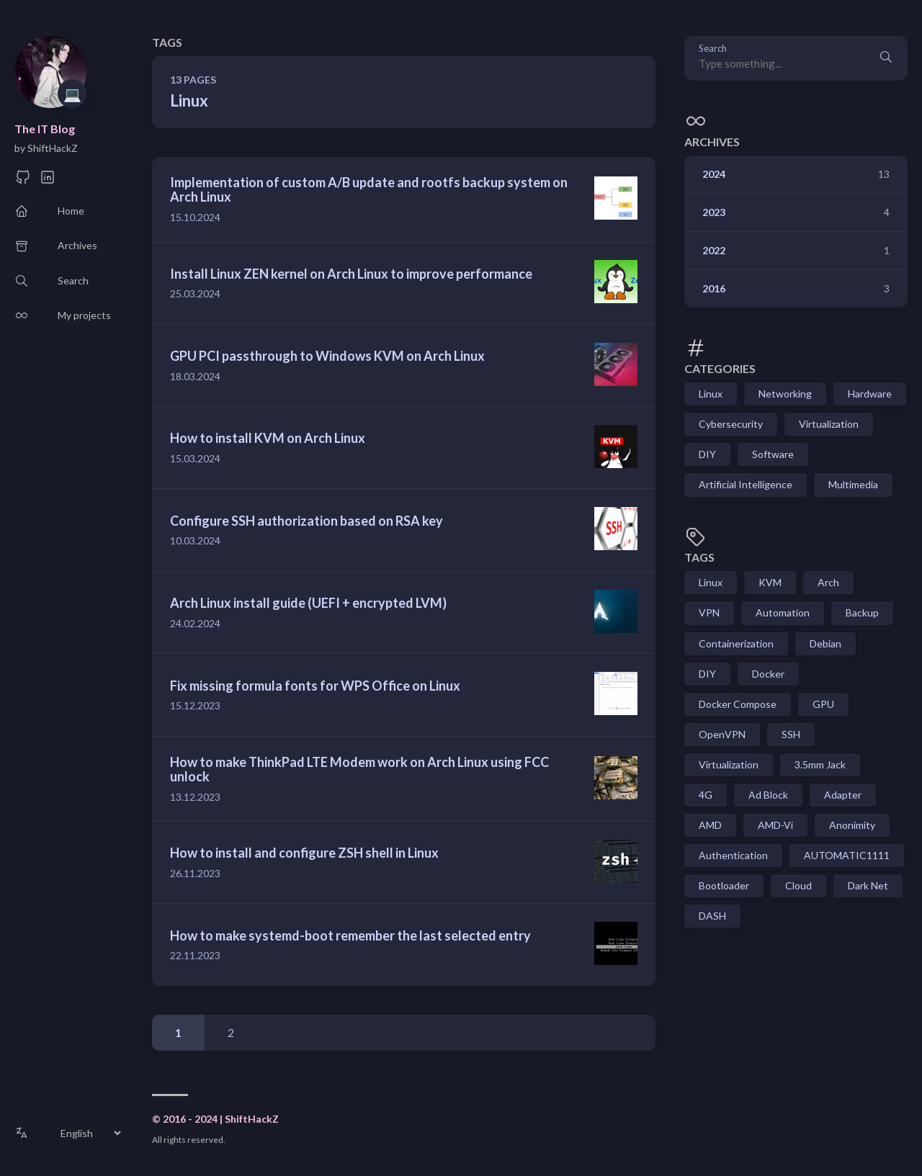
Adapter (842, 795)
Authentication (733, 855)
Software (773, 454)
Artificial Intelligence (745, 484)
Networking (785, 393)
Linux (710, 393)
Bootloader (724, 885)
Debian (825, 643)
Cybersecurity (731, 424)
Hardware (870, 393)
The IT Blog (44, 128)
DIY (707, 454)
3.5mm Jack (820, 764)
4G (705, 795)
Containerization (736, 643)
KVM (770, 582)
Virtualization (829, 424)
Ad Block (768, 795)
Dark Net (868, 885)
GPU (823, 704)
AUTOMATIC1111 (847, 855)
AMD (710, 825)
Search (713, 48)
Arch (828, 582)
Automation (783, 612)
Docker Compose (737, 704)
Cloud (798, 885)
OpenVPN (722, 734)
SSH (791, 734)
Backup (862, 612)
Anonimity (852, 825)
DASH (712, 916)
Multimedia (853, 484)
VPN (709, 612)
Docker (768, 674)
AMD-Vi (775, 825)
